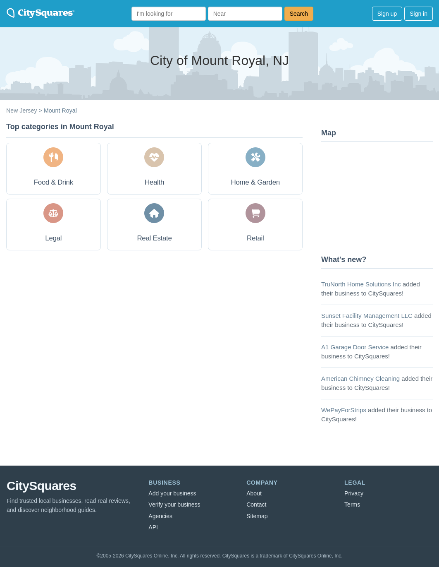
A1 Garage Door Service (355, 347)
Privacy (353, 493)
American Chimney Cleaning (360, 378)
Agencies (160, 516)
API (153, 527)
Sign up (387, 13)
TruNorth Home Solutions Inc (361, 284)
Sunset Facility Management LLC (367, 315)
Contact (256, 504)
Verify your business (174, 504)
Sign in (418, 13)
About (254, 493)
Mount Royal (60, 110)
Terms (352, 504)
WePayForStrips (343, 409)
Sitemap (256, 516)
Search (299, 13)
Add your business (172, 493)
